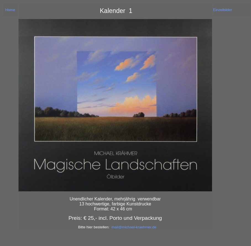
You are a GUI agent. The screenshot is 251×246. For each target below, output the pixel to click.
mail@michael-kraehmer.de (133, 227)
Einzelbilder (222, 10)
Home (10, 10)
